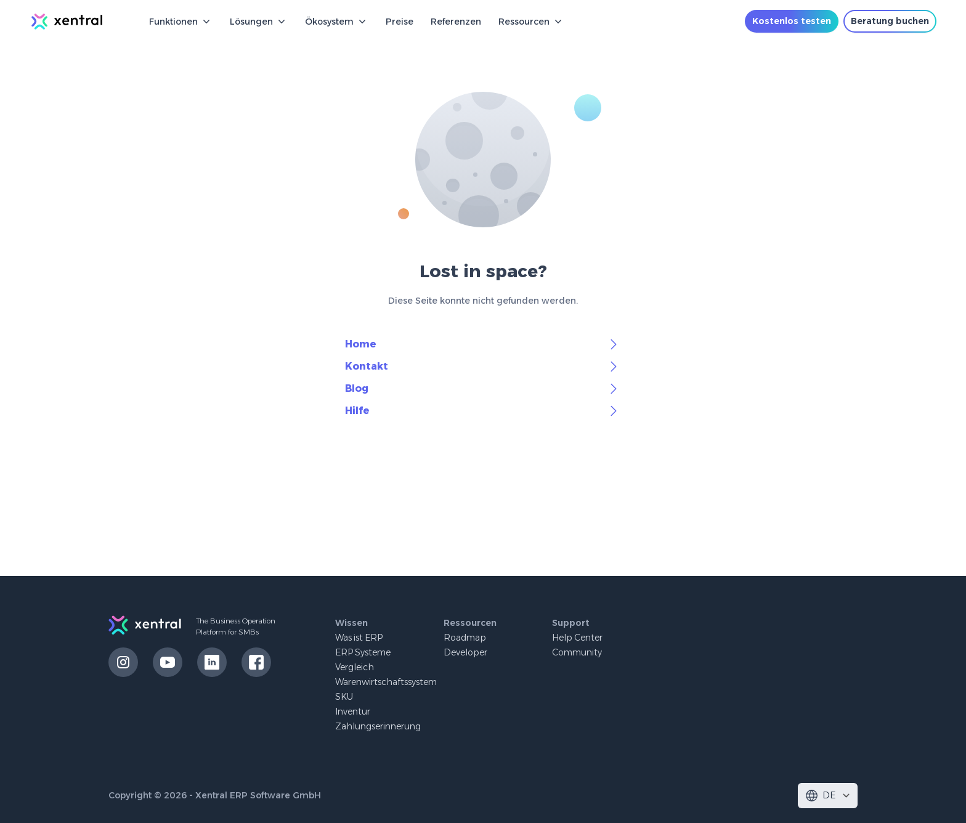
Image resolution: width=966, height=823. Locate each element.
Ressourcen (531, 21)
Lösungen (259, 21)
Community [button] (577, 652)
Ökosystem (336, 21)
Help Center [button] (577, 637)
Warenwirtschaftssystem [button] (386, 681)
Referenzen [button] (456, 21)
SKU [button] (344, 696)
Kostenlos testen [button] (791, 20)
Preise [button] (399, 21)
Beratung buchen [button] (890, 20)
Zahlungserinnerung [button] (378, 726)
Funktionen (181, 21)
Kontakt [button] (483, 366)
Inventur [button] (352, 711)
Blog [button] (483, 388)
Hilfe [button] (483, 410)
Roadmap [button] (465, 637)
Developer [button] (465, 652)
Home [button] (483, 344)
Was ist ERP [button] (359, 637)
